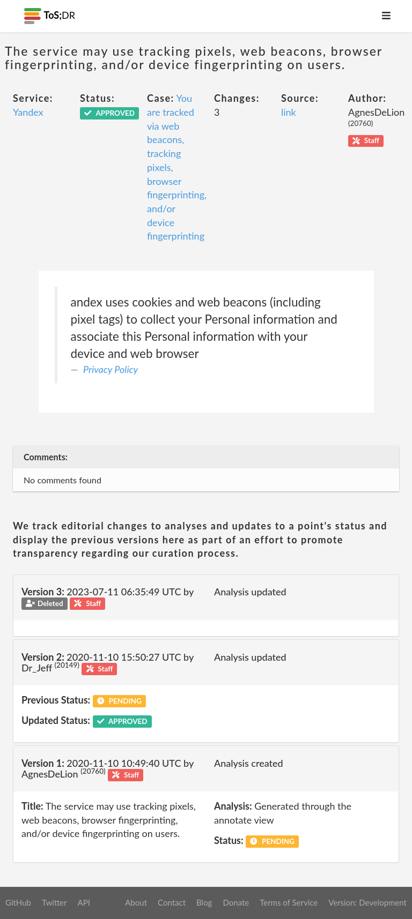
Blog (204, 902)
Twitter (54, 902)
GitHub (18, 902)
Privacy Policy (110, 369)
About (136, 902)
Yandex (28, 112)
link (288, 112)
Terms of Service (289, 902)
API (83, 902)
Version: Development (367, 902)
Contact (172, 902)
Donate (236, 902)
